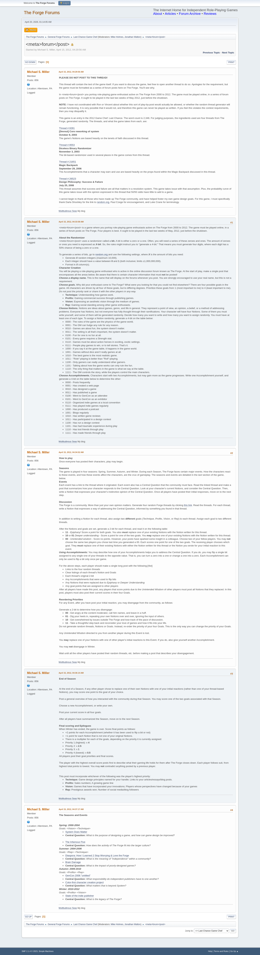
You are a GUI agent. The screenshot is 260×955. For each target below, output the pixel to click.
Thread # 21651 (67, 161)
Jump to (189, 931)
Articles (170, 14)
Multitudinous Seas (68, 211)
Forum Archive (190, 14)
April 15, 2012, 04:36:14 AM (71, 673)
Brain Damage (73, 862)
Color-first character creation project (84, 882)
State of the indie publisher (79, 895)
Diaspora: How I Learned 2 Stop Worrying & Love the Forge (97, 855)
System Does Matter (76, 832)
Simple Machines (46, 951)
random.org (103, 202)
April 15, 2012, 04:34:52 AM (71, 452)
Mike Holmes (117, 37)
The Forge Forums (42, 12)
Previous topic (211, 52)
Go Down (30, 62)
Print (231, 62)
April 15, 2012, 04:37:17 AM (71, 809)
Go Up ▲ (234, 951)
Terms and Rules (221, 951)
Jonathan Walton (132, 37)
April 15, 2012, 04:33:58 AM (71, 222)
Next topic (228, 52)
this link (188, 505)
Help (210, 951)
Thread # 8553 (67, 145)
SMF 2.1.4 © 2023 (30, 951)
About (157, 14)
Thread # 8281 (67, 128)
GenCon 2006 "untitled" (77, 875)
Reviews (210, 14)
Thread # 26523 (67, 178)
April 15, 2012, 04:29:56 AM (71, 72)
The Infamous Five (75, 842)
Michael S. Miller (38, 71)
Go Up (28, 917)
